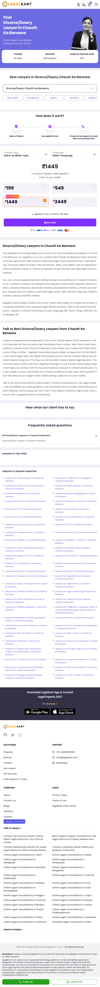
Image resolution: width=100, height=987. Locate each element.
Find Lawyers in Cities (15, 779)
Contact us (10, 800)
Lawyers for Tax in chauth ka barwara (23, 517)
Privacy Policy (59, 795)
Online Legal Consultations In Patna (23, 917)
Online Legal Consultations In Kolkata (24, 882)
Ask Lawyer (10, 768)
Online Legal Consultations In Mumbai (24, 867)
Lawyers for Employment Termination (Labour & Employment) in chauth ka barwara (23, 652)
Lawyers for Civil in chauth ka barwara (73, 524)
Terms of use (59, 800)
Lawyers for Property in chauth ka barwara (25, 540)
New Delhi (12, 97)
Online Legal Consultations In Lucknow (25, 900)
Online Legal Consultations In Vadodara (74, 917)
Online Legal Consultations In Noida (72, 854)
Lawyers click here (14, 821)
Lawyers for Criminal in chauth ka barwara (25, 659)
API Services (10, 773)
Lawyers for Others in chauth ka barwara (74, 571)
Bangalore (33, 97)
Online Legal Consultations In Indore (72, 904)
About (7, 795)
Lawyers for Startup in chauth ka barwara (25, 501)
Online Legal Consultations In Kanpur (72, 900)
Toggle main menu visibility (96, 3)
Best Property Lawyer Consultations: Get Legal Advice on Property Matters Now (74, 837)
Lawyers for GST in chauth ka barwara (23, 509)
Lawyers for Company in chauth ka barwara (26, 576)
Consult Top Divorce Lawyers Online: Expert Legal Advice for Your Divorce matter (23, 839)
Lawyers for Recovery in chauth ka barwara (76, 532)
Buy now (50, 222)
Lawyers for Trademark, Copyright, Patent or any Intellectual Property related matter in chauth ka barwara (76, 610)
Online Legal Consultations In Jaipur (72, 895)
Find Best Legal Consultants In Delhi (71, 921)
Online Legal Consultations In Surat (71, 887)
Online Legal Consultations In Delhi (23, 854)
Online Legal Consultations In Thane (23, 909)
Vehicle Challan (13, 929)
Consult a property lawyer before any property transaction (73, 848)
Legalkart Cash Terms (64, 805)
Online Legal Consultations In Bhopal (24, 904)
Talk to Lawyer (13, 828)
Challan (8, 762)
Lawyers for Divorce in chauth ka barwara (25, 571)
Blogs (7, 805)
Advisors (8, 811)
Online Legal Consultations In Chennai (73, 875)
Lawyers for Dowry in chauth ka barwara (74, 617)
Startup (8, 757)
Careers (8, 816)
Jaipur (53, 97)
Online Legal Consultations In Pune (71, 882)
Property (8, 752)
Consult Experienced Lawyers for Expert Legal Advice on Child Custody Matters (25, 848)
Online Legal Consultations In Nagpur (24, 895)
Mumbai (74, 97)
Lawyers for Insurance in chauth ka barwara (76, 556)
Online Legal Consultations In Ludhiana (25, 921)
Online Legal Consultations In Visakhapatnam (68, 911)
